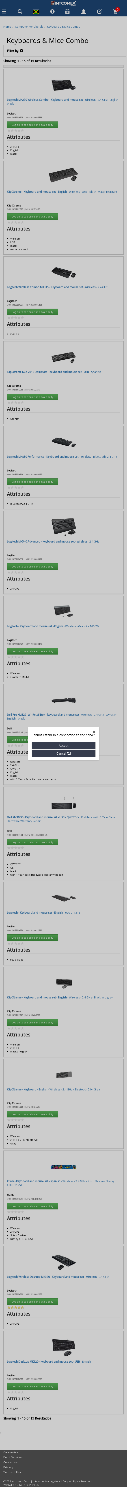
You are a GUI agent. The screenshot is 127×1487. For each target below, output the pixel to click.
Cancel (63, 346)
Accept (64, 338)
